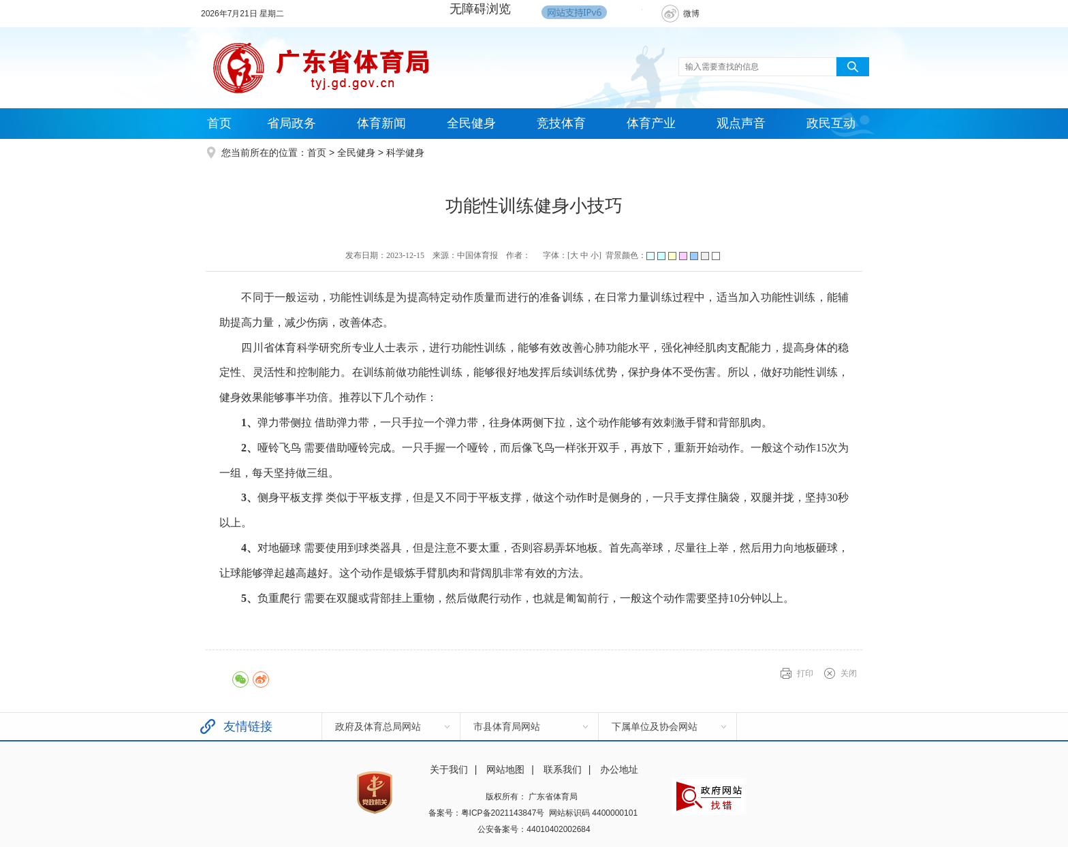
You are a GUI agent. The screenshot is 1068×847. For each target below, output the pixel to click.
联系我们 (563, 769)
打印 (805, 673)
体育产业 (651, 123)
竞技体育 (561, 123)
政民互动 (830, 123)
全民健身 (471, 123)
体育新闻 (381, 123)
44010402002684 (558, 829)
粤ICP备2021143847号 (503, 813)
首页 (219, 123)
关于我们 (449, 769)
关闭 (849, 673)
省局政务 (291, 123)
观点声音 (741, 123)
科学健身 (405, 152)
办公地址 (619, 769)
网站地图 (505, 769)
